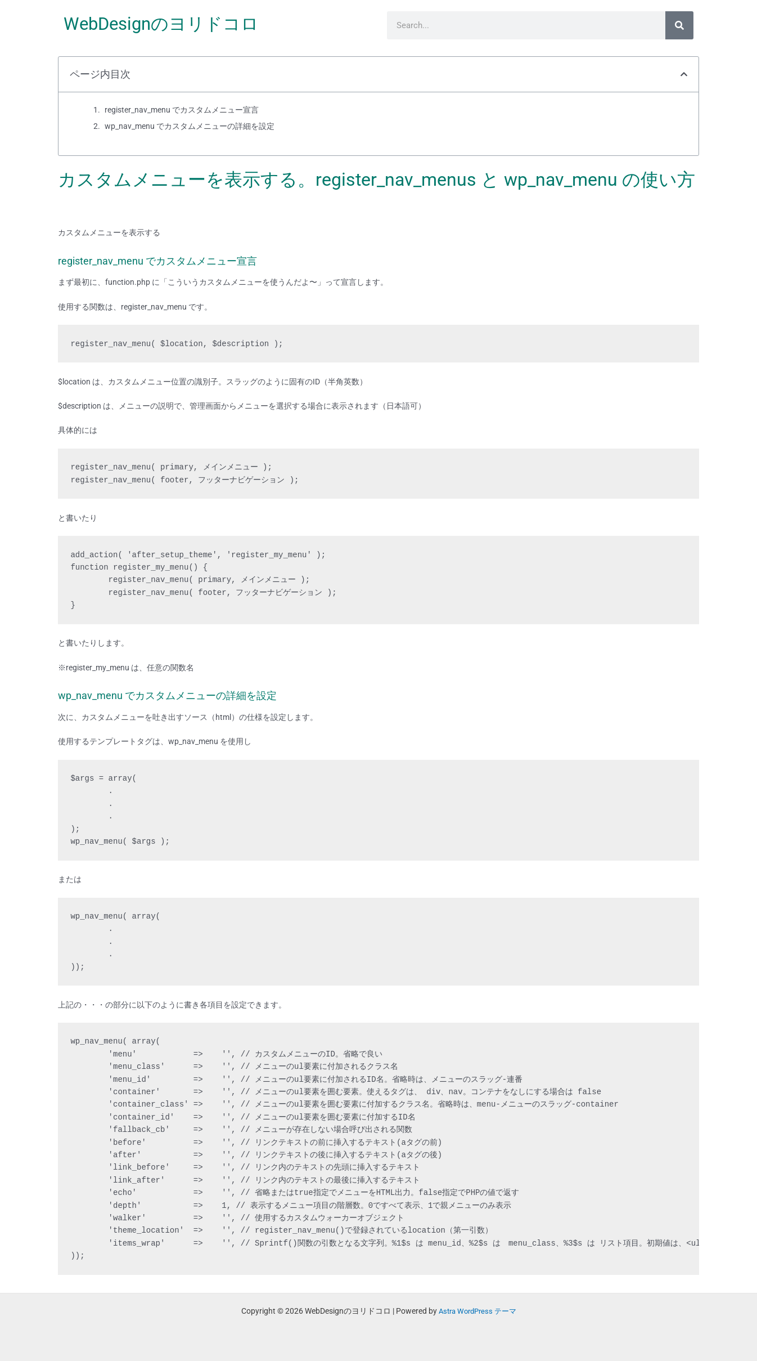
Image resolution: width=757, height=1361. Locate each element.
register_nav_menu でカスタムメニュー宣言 (182, 109)
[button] (684, 74)
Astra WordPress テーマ (477, 1310)
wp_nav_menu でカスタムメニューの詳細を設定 (189, 126)
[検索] (679, 25)
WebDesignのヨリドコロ (165, 23)
